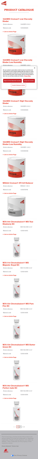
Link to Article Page (10, 31)
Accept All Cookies (29, 80)
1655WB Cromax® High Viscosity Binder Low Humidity (18, 143)
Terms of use (15, 446)
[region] (19, 77)
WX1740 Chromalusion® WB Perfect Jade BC (16, 387)
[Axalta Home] (4, 4)
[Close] (35, 68)
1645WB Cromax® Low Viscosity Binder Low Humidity (17, 61)
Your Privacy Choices (19, 455)
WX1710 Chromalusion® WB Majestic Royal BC (16, 264)
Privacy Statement (6, 446)
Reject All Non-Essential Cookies (12, 80)
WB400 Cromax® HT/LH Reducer (18, 183)
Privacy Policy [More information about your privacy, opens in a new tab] (27, 76)
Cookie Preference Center (18, 85)
